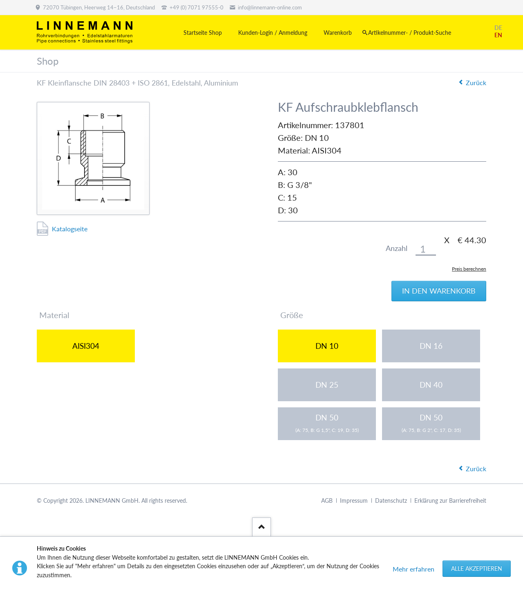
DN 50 (327, 423)
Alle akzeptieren (476, 568)
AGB (327, 500)
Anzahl (396, 248)
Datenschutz (391, 500)
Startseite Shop (202, 32)
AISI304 (85, 345)
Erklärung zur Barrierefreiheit (450, 500)
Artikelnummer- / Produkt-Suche (409, 32)
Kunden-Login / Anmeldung (272, 32)
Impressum (354, 500)
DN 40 (431, 384)
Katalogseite (69, 229)
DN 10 (326, 345)
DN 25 (326, 384)
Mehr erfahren (413, 569)
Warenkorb (338, 32)
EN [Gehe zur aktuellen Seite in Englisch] (498, 35)
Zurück (476, 82)
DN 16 (431, 345)
